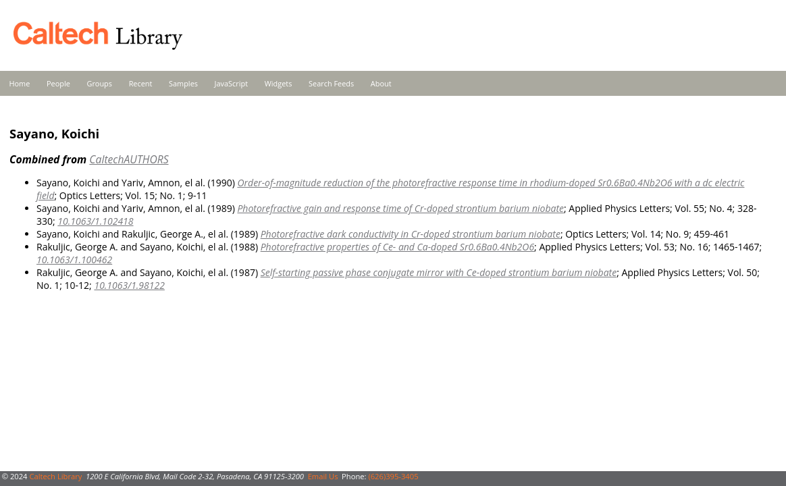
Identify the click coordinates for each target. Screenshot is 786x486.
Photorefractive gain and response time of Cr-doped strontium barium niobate (400, 208)
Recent (141, 83)
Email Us (323, 476)
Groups (99, 83)
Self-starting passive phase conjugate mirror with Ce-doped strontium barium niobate (439, 272)
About (381, 83)
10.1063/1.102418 (95, 221)
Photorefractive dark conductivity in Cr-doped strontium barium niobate (410, 233)
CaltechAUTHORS (128, 159)
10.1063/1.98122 (129, 285)
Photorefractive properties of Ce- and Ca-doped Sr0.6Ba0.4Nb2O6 (397, 246)
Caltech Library (55, 476)
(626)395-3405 (393, 476)
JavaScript (231, 83)
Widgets (278, 83)
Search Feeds (331, 83)
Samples (183, 83)
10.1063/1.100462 (74, 259)
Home (19, 83)
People (58, 83)
